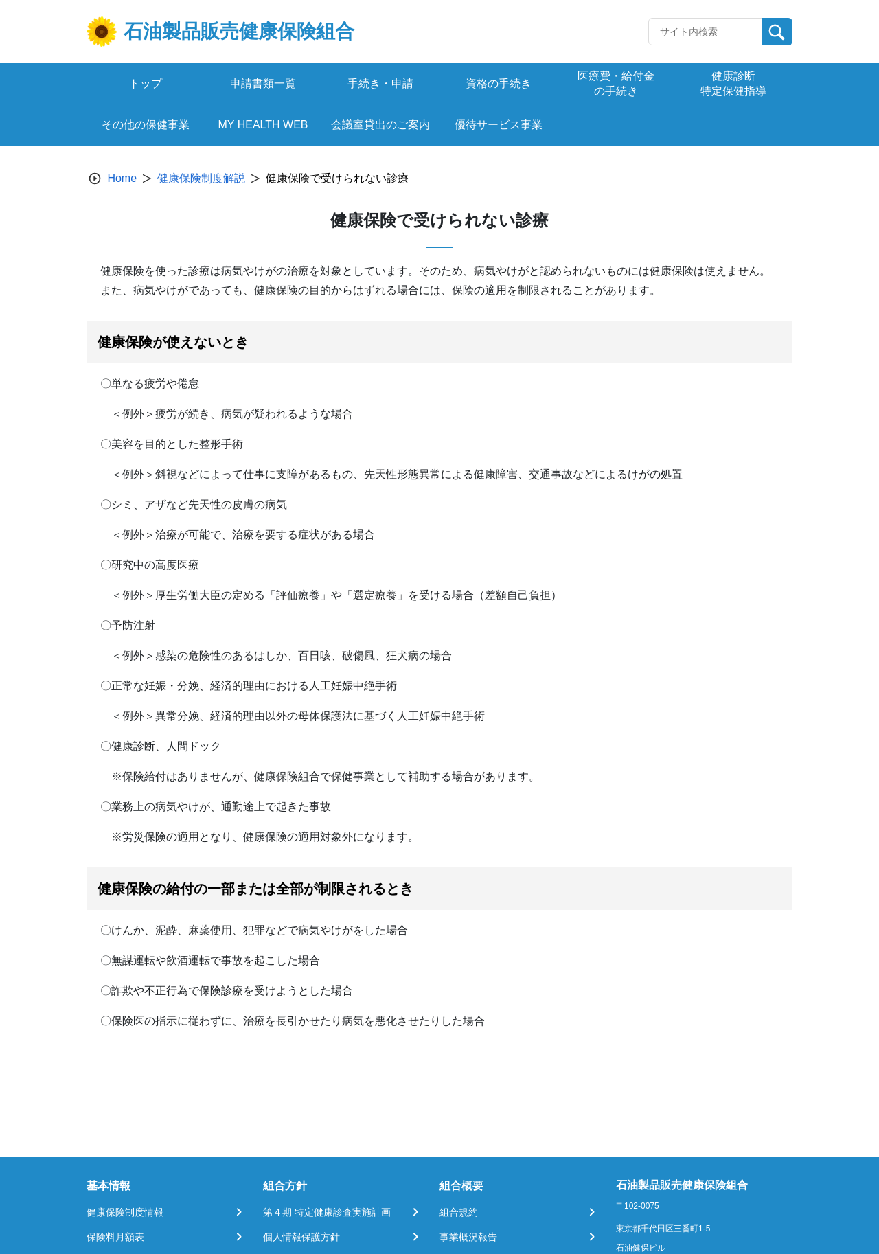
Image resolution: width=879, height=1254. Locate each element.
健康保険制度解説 (201, 178)
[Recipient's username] (705, 31)
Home (122, 178)
